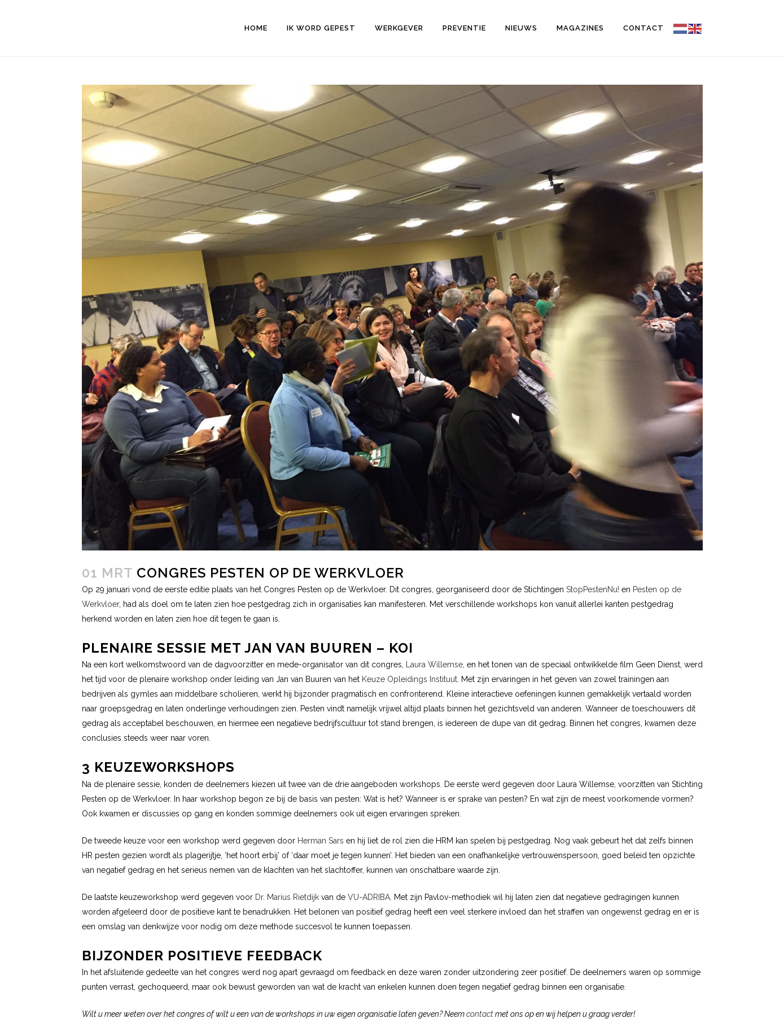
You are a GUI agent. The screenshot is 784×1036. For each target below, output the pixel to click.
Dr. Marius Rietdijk (287, 897)
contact (479, 1013)
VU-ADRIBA (369, 897)
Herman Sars (320, 840)
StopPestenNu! (592, 589)
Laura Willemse (434, 664)
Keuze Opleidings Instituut (409, 679)
